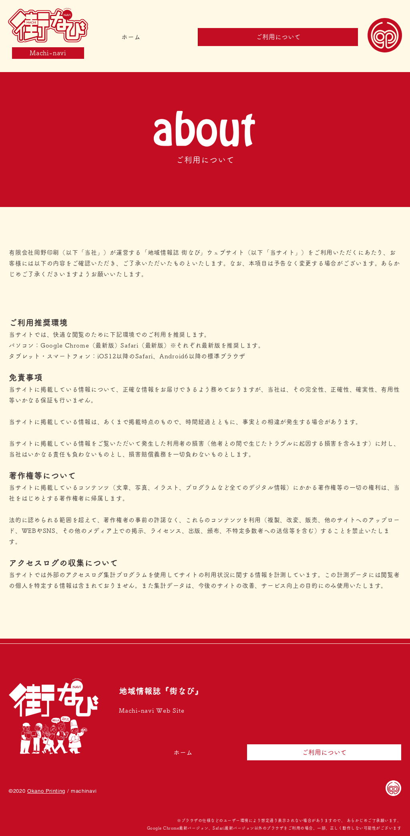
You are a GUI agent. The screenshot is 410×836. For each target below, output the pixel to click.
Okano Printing (46, 791)
